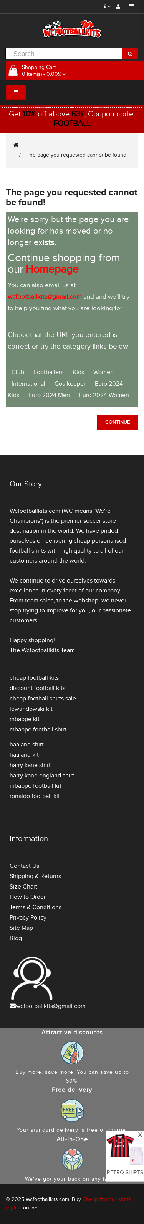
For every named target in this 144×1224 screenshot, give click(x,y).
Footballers (48, 372)
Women (103, 372)
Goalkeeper (70, 384)
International (28, 384)
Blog (16, 938)
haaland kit (24, 755)
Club (18, 372)
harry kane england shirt (42, 775)
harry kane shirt (30, 765)
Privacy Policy (28, 917)
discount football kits (37, 688)
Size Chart (23, 886)
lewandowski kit (31, 709)
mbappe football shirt (38, 729)
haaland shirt (27, 744)
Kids (78, 372)
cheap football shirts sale (43, 698)
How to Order (28, 897)
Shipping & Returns (35, 876)
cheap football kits (34, 678)
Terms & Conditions (35, 907)
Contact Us (24, 866)
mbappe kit (25, 719)
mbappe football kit (35, 786)
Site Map (21, 928)
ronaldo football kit (35, 796)
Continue (117, 422)
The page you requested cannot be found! (76, 155)
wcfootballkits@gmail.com (51, 1006)
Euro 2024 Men (49, 395)
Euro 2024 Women (104, 395)
